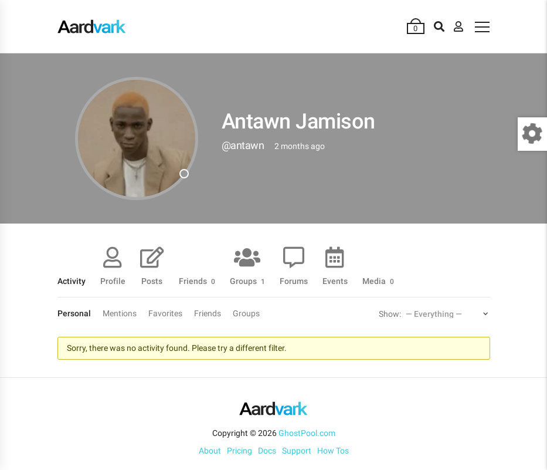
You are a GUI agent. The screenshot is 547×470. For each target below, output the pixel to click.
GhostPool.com (306, 433)
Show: (390, 314)
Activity (71, 280)
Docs (267, 451)
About (210, 451)
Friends (197, 280)
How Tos (333, 451)
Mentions (120, 313)
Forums (294, 280)
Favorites (165, 313)
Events (335, 280)
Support (296, 451)
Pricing (239, 451)
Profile (112, 280)
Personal (74, 313)
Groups (247, 280)
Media (378, 280)
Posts (151, 280)
